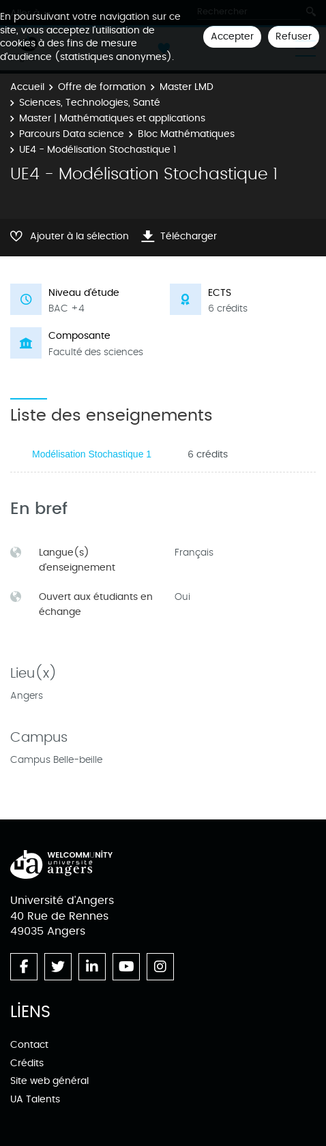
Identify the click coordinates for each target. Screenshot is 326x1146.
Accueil (27, 87)
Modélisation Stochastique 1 (91, 454)
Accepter (232, 36)
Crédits (27, 1063)
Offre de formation (102, 87)
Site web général (49, 1081)
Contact (29, 1045)
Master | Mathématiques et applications (112, 118)
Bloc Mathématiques (186, 134)
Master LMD (186, 87)
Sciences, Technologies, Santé (89, 102)
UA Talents (35, 1099)
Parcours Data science (71, 134)
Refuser (294, 36)
